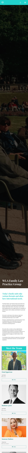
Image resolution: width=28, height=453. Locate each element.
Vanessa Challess (7, 439)
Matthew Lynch (7, 405)
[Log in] (20, 2)
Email (14, 379)
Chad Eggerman (7, 372)
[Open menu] (25, 2)
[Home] (2, 2)
